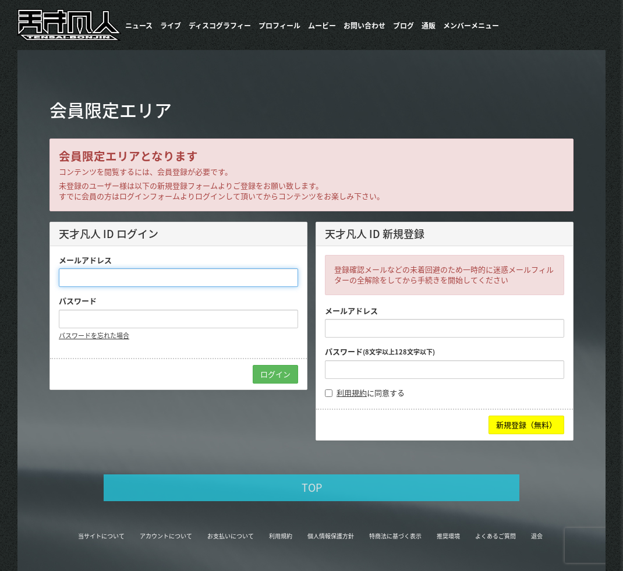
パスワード (78, 301)
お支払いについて (230, 535)
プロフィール (279, 25)
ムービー (322, 25)
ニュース (139, 25)
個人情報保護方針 (330, 535)
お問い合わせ (364, 25)
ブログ (403, 25)
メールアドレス (85, 260)
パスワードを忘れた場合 (94, 336)
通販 (429, 25)
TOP (312, 487)
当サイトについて (101, 535)
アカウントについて (166, 535)
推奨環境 (448, 535)
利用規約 (352, 392)
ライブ (170, 25)
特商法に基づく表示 (395, 535)
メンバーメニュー (471, 25)
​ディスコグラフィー (220, 25)
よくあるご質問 (495, 535)
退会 (537, 535)
